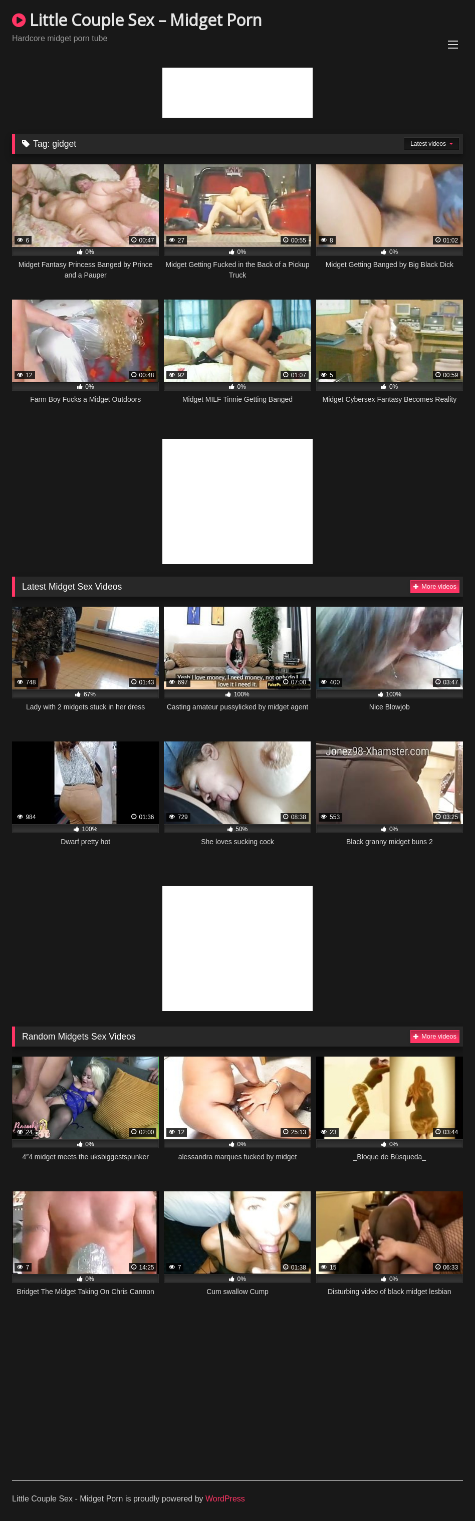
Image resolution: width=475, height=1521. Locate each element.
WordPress (225, 1498)
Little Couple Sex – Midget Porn (137, 20)
